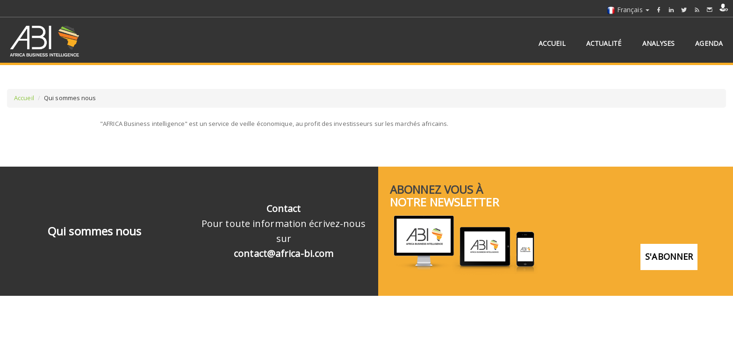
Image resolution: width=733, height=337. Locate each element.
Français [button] (628, 9)
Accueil (24, 98)
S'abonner (669, 256)
